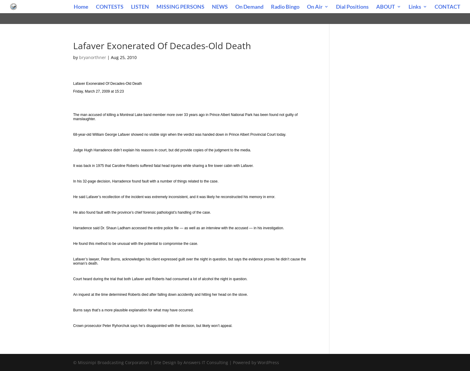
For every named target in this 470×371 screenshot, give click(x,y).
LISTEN (140, 7)
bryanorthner (92, 57)
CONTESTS (109, 7)
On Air (315, 7)
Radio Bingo (285, 7)
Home (81, 7)
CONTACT (447, 7)
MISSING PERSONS (180, 7)
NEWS (220, 7)
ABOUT (385, 7)
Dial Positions (352, 7)
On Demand (249, 7)
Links (415, 7)
